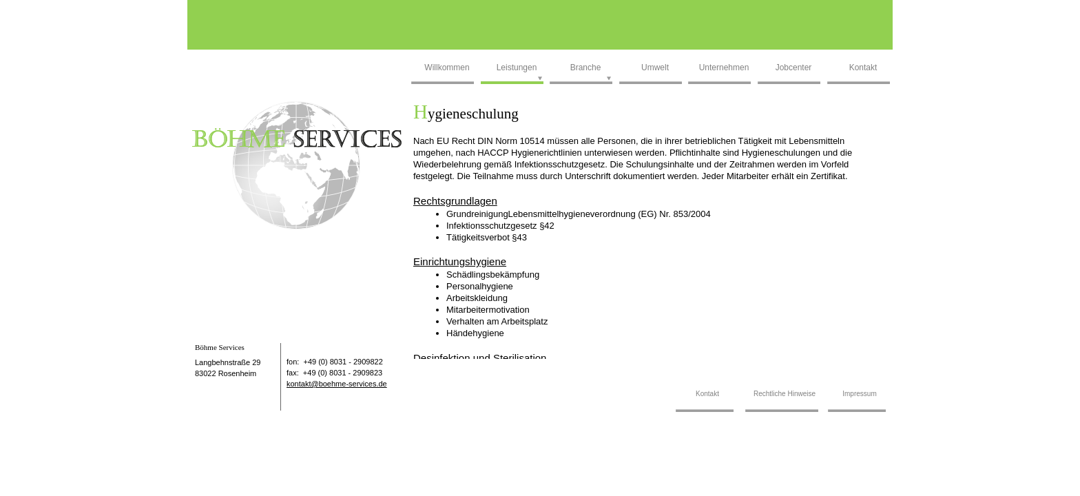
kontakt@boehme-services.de (337, 384)
